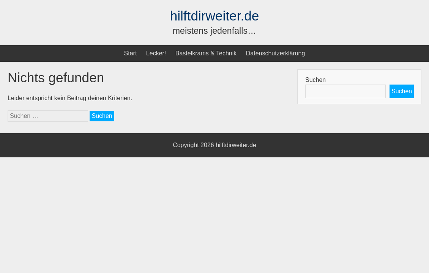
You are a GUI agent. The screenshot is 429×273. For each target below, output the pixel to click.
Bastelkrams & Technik (206, 53)
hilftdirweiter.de (214, 15)
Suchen (315, 80)
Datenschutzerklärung (275, 53)
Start (130, 53)
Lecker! (156, 53)
